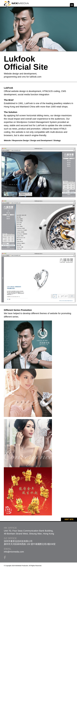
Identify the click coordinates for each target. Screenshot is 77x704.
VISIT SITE (68, 520)
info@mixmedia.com (14, 551)
